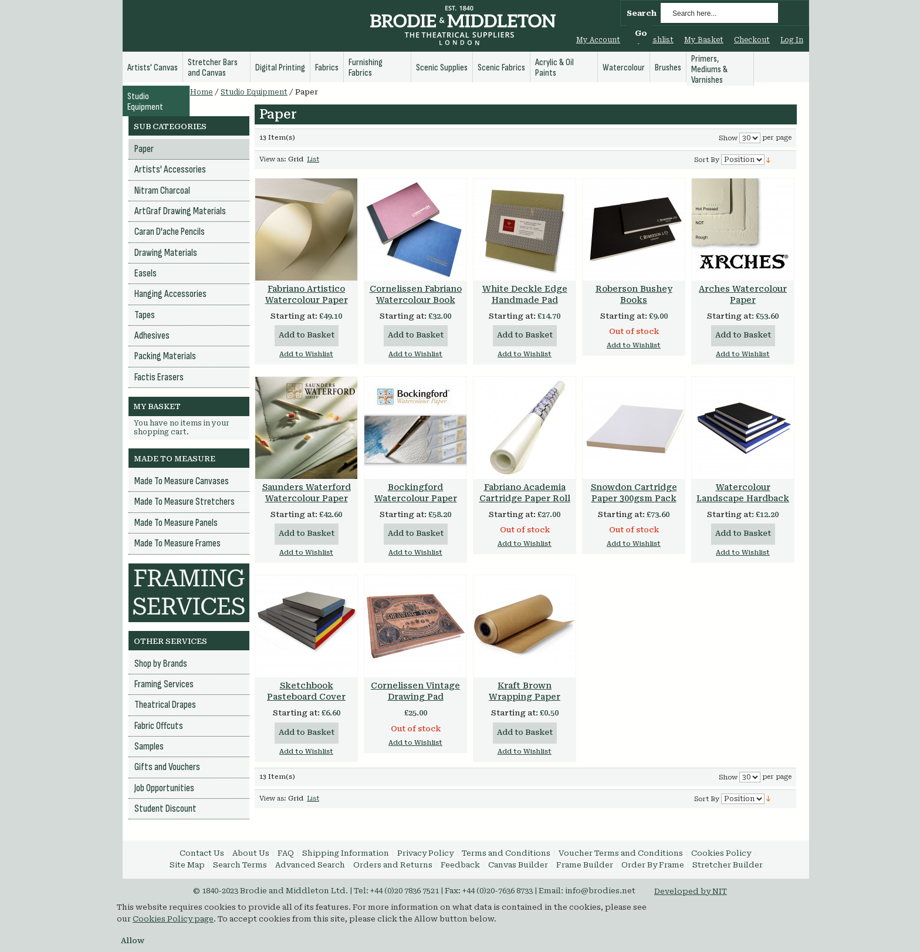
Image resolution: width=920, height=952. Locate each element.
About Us (250, 853)
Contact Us (202, 853)
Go (641, 33)
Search (642, 13)
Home (201, 92)
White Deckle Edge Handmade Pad (524, 294)
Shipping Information (345, 853)
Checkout (752, 40)
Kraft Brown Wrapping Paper (524, 691)
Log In (791, 40)
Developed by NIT (690, 891)
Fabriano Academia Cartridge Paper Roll (524, 492)
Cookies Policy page (173, 918)
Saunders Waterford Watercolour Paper (306, 492)
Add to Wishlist (306, 354)
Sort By (706, 160)
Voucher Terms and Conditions (621, 853)
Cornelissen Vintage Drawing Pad (415, 691)
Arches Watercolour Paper (743, 294)
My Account (598, 40)
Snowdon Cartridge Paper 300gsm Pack (634, 492)
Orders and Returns (392, 864)
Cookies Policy (721, 853)
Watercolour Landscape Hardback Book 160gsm (742, 498)
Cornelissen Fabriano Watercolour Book (416, 294)
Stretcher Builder (727, 864)
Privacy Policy (425, 853)
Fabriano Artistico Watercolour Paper (306, 294)
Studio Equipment (254, 92)
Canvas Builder (518, 864)
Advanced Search (310, 864)
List (313, 159)
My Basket (703, 40)
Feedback (460, 864)
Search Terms (240, 864)
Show (728, 138)
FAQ (286, 853)
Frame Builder (584, 864)
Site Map (187, 864)
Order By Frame (652, 864)
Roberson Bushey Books (634, 294)
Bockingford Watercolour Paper (415, 492)
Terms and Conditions (506, 853)
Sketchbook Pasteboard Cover (306, 691)
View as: (272, 159)
